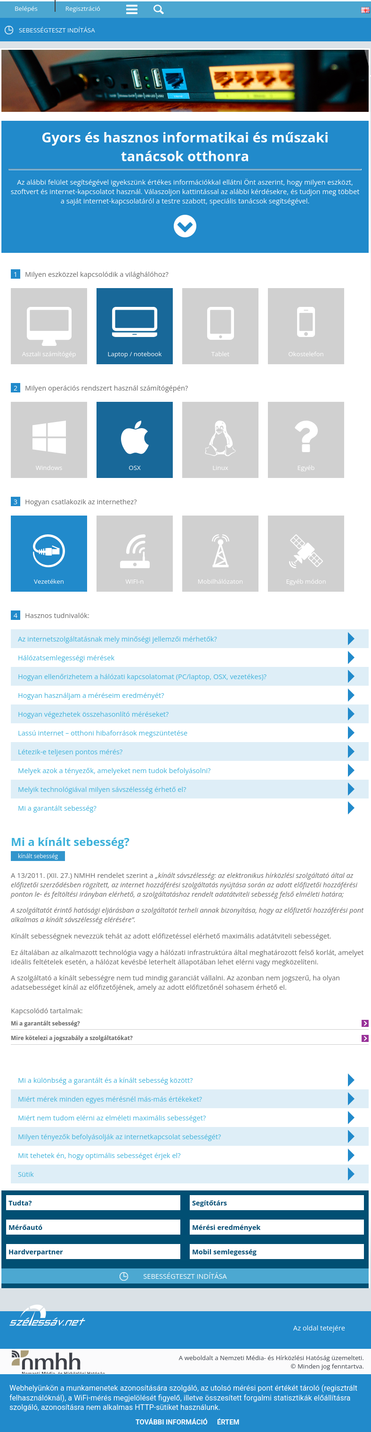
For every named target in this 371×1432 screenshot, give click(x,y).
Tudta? (20, 1202)
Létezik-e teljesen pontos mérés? (70, 751)
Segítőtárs (209, 1202)
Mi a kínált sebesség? (70, 841)
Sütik (26, 1174)
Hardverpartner (35, 1251)
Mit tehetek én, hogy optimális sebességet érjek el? (99, 1155)
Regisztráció (82, 8)
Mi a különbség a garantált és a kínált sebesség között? (105, 1080)
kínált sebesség (38, 856)
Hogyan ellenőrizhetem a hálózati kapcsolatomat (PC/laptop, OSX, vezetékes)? (142, 676)
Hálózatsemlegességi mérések (66, 657)
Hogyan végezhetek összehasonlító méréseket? (93, 714)
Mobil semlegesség (224, 1251)
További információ (172, 1422)
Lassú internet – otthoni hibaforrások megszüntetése (102, 732)
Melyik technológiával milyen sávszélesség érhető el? (102, 789)
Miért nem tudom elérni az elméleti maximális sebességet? (112, 1117)
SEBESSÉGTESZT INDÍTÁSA (57, 30)
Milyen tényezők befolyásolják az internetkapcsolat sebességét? (119, 1136)
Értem (228, 1422)
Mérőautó (25, 1227)
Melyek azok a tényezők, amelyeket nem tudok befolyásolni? (114, 770)
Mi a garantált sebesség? (57, 808)
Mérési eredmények (226, 1227)
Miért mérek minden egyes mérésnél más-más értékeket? (110, 1098)
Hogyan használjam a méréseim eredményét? (91, 695)
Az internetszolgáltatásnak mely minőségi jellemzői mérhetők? (117, 638)
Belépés (26, 8)
